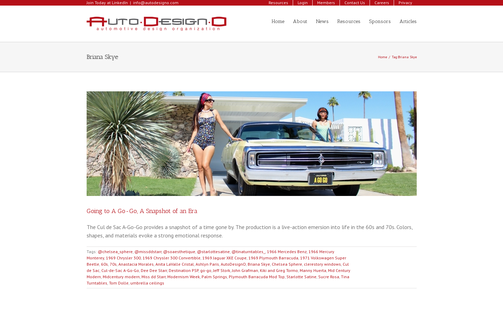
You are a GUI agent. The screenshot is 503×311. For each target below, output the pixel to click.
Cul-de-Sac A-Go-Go (120, 270)
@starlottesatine (213, 251)
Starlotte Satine (301, 276)
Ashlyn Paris (207, 264)
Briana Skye (259, 264)
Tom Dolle (119, 283)
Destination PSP (183, 270)
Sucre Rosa (328, 276)
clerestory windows (322, 264)
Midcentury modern (121, 276)
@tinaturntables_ (248, 251)
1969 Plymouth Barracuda (273, 257)
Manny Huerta (313, 270)
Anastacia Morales (136, 264)
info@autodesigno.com (155, 2)
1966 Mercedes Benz (287, 251)
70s (113, 264)
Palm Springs (214, 276)
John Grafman (245, 270)
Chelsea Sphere (287, 264)
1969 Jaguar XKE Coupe (224, 257)
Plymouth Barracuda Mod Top (257, 276)
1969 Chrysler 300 (123, 257)
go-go (205, 270)
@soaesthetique (179, 251)
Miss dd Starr (153, 276)
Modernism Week (183, 276)
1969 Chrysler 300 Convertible (172, 257)
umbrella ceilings (147, 283)
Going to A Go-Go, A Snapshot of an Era (142, 211)
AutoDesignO (233, 264)
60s (104, 264)
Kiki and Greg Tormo (279, 270)
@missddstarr (147, 251)
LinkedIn (120, 2)
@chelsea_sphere (115, 251)
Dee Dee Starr (154, 270)
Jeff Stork (221, 270)
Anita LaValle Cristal (174, 264)
